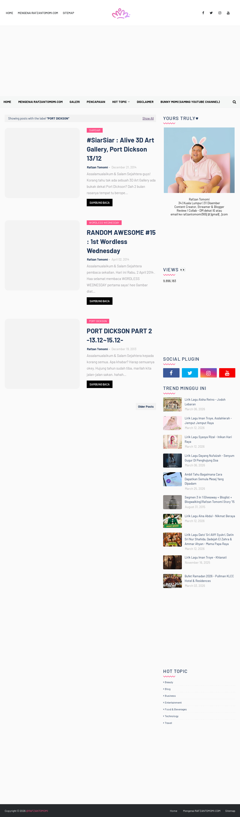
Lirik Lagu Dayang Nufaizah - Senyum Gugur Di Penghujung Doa (209, 458)
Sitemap (68, 13)
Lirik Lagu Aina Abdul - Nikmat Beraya (210, 516)
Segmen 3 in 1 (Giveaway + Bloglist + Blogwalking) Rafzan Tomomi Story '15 (210, 499)
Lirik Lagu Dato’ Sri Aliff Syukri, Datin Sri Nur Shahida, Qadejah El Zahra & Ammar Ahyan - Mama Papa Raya (209, 539)
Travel (168, 722)
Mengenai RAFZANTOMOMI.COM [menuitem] (40, 102)
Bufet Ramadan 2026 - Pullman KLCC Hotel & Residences (209, 578)
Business (170, 695)
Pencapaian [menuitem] (96, 102)
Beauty (169, 682)
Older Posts (146, 406)
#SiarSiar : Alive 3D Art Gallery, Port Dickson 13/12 (120, 149)
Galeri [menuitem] (75, 102)
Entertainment (173, 702)
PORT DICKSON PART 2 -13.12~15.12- (119, 335)
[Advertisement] (120, 61)
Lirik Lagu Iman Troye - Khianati (206, 557)
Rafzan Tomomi (97, 167)
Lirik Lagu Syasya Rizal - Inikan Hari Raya (208, 439)
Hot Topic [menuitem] (119, 102)
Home (9, 13)
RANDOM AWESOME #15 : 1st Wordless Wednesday (121, 241)
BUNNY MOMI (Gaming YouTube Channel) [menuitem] (190, 102)
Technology (172, 716)
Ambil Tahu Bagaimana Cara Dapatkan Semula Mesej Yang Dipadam (204, 478)
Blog (167, 688)
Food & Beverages (176, 709)
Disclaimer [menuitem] (145, 102)
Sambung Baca (100, 202)
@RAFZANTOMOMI (37, 810)
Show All (148, 118)
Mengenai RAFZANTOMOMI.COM (38, 13)
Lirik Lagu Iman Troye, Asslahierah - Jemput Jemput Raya (208, 420)
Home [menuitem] (7, 102)
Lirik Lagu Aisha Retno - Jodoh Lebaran (205, 402)
